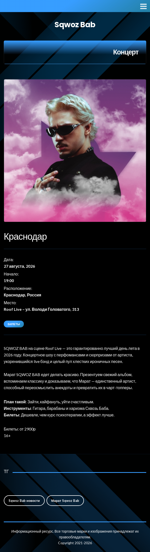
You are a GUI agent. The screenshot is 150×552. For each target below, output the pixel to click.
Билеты (14, 324)
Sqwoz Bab (75, 24)
